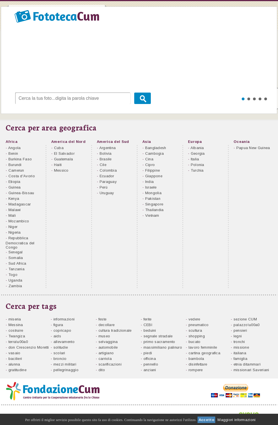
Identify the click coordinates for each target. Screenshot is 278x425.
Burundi (15, 165)
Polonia (197, 165)
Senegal (15, 252)
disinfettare (198, 364)
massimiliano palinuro (163, 347)
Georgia (198, 153)
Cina (149, 159)
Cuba (59, 148)
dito (101, 370)
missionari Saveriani (251, 370)
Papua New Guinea (253, 148)
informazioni (64, 319)
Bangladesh (155, 148)
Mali (12, 215)
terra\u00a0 (18, 342)
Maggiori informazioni (236, 420)
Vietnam (152, 215)
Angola (14, 148)
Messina (15, 325)
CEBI (148, 325)
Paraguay (108, 182)
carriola (105, 359)
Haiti (58, 165)
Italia (195, 159)
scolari (59, 353)
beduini (150, 330)
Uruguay (107, 193)
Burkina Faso (20, 159)
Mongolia (153, 193)
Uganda (15, 280)
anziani (150, 370)
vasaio (14, 353)
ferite (148, 319)
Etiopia (14, 182)
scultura (195, 330)
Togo (12, 275)
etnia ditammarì (247, 364)
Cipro (150, 165)
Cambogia (154, 153)
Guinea (14, 187)
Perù (103, 187)
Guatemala (63, 159)
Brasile (106, 159)
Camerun (16, 170)
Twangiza (16, 336)
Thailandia (154, 210)
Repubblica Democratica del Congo (20, 242)
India (149, 182)
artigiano (106, 353)
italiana (240, 353)
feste (102, 319)
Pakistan (152, 198)
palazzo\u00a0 (247, 325)
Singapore (154, 204)
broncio (60, 359)
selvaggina (108, 342)
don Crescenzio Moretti (28, 347)
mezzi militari (64, 364)
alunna (14, 364)
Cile (103, 165)
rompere (196, 370)
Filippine (152, 170)
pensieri (240, 330)
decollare (106, 325)
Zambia (15, 286)
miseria (14, 319)
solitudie (60, 347)
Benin (13, 153)
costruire (15, 330)
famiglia (240, 359)
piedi (148, 353)
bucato (195, 342)
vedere (194, 319)
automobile (108, 347)
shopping (197, 336)
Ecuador (107, 176)
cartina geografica (204, 353)
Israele (151, 187)
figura (58, 325)
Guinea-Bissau (21, 193)
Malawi (14, 210)
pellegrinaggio (66, 370)
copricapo (62, 330)
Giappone (153, 176)
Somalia (15, 258)
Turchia (197, 170)
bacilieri (15, 359)
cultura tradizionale (115, 330)
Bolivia (106, 153)
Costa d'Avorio (21, 176)
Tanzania (16, 269)
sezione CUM (245, 319)
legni (238, 336)
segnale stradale (158, 336)
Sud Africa (17, 263)
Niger (13, 227)
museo (104, 336)
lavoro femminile (203, 347)
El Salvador (64, 153)
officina (150, 359)
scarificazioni (110, 364)
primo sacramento (159, 342)
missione (241, 347)
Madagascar (19, 204)
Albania (197, 148)
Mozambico (18, 221)
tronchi (239, 342)
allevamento (64, 342)
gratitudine (17, 370)
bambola (196, 359)
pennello (151, 364)
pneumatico (199, 325)
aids (57, 336)
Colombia (108, 170)
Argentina (107, 148)
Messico (61, 170)
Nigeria (14, 232)
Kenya (13, 198)
